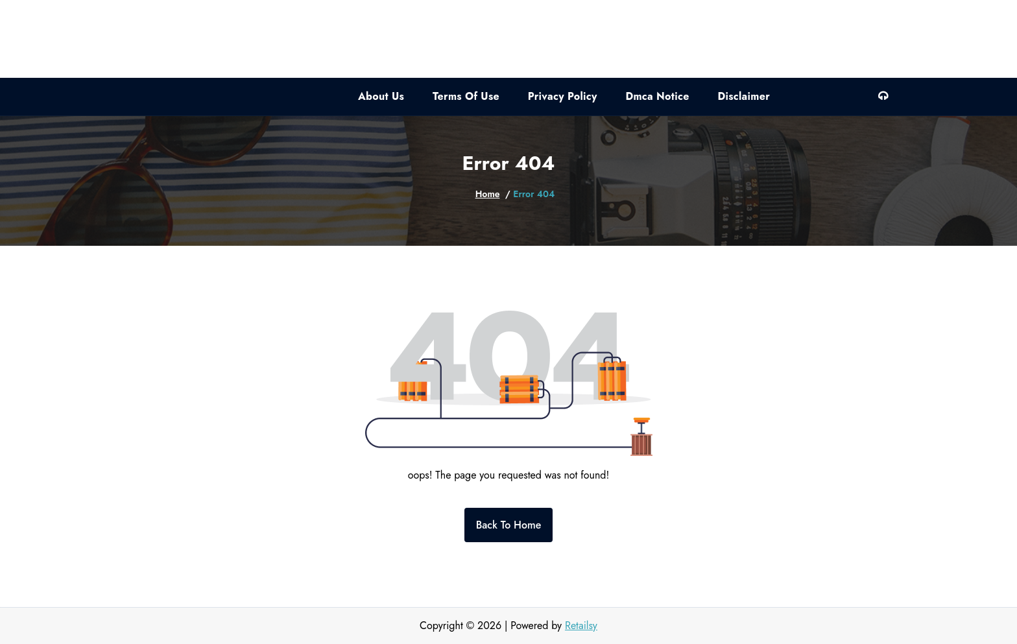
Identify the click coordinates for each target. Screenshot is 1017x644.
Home (487, 193)
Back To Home (509, 525)
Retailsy (581, 625)
